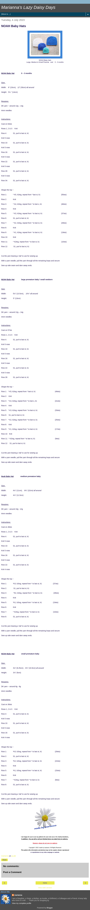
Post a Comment (12, 872)
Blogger (50, 908)
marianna (18, 895)
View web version (45, 888)
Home (45, 883)
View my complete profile (21, 903)
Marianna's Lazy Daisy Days (28, 7)
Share (4, 860)
